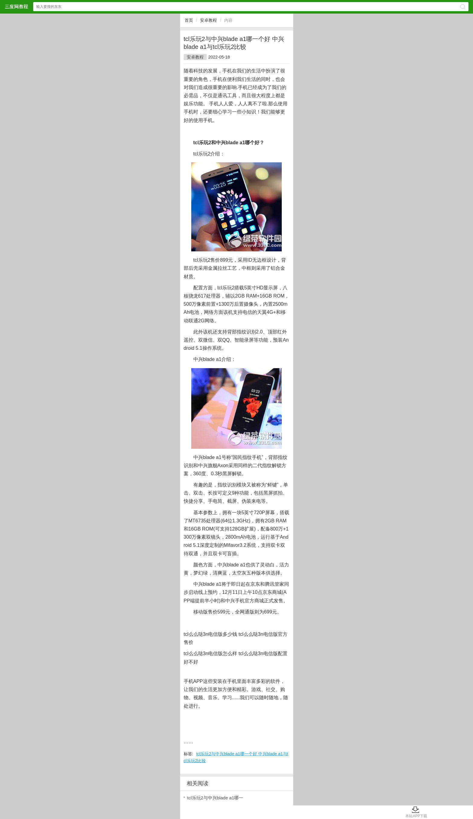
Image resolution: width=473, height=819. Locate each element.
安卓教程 (208, 20)
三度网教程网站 (16, 6)
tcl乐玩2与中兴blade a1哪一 (215, 797)
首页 (189, 20)
